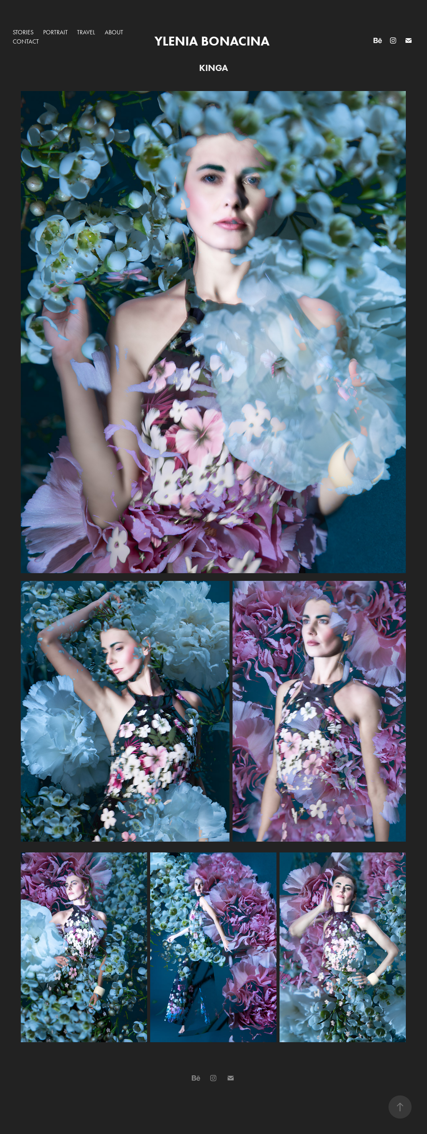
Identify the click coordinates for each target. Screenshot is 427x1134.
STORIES (23, 32)
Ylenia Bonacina (213, 41)
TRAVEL (86, 32)
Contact (26, 41)
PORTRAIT (55, 32)
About (114, 32)
